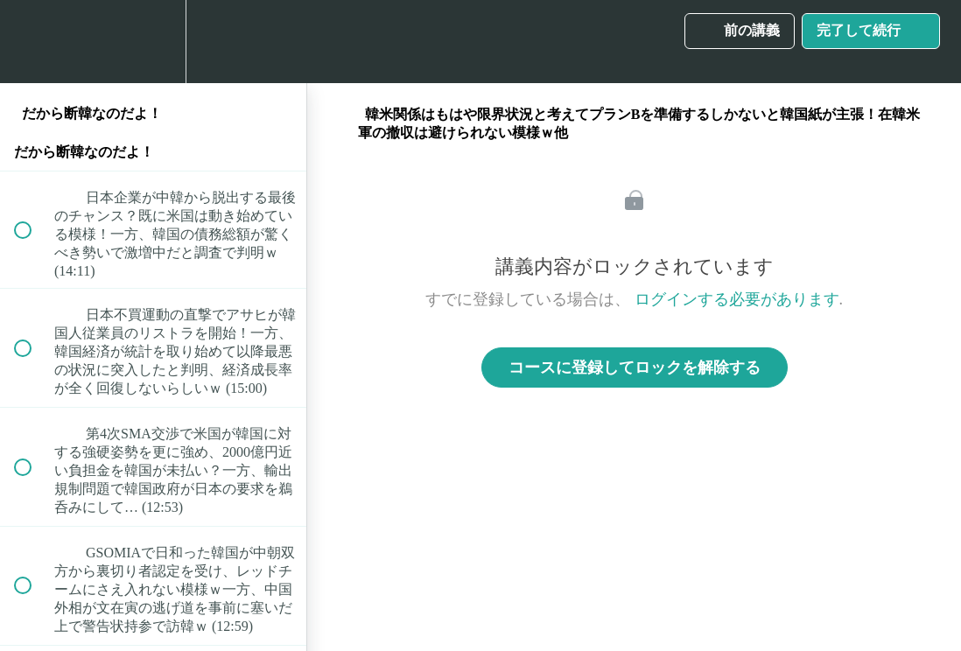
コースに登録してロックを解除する (635, 367)
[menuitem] (153, 41)
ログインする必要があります (737, 299)
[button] (32, 41)
